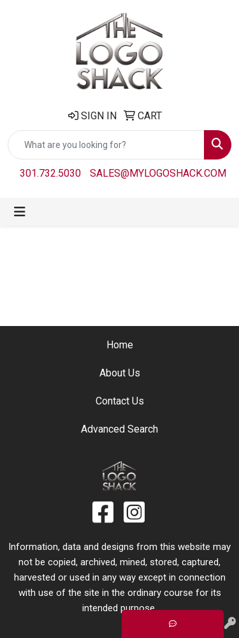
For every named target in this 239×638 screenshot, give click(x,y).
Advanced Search (119, 429)
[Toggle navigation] (19, 212)
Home (119, 345)
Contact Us (120, 401)
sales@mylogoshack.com (158, 173)
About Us (119, 373)
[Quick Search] (106, 145)
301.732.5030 (50, 173)
